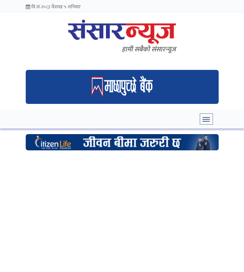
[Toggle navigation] (206, 119)
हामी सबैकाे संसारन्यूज (149, 49)
